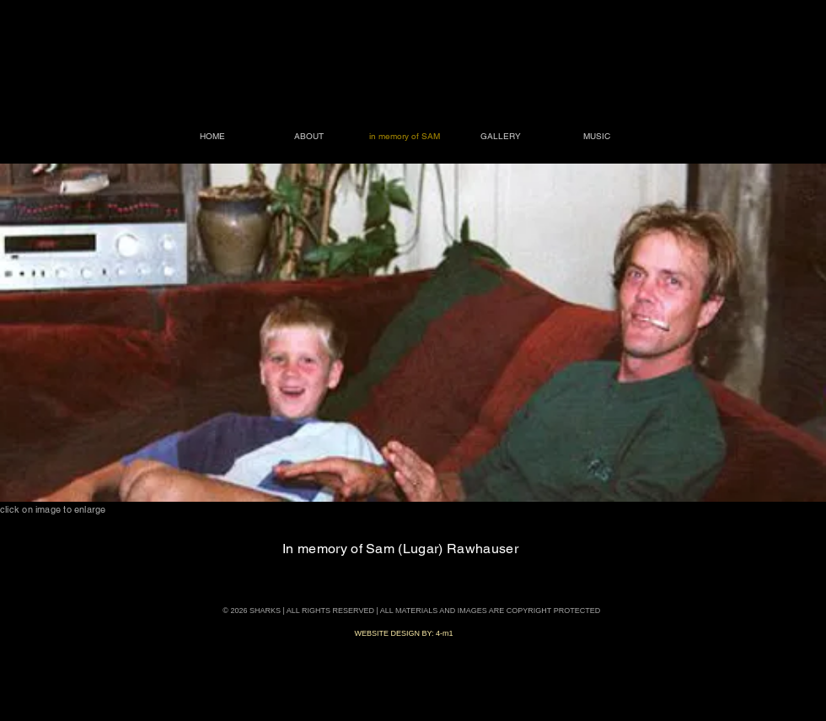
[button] (413, 333)
